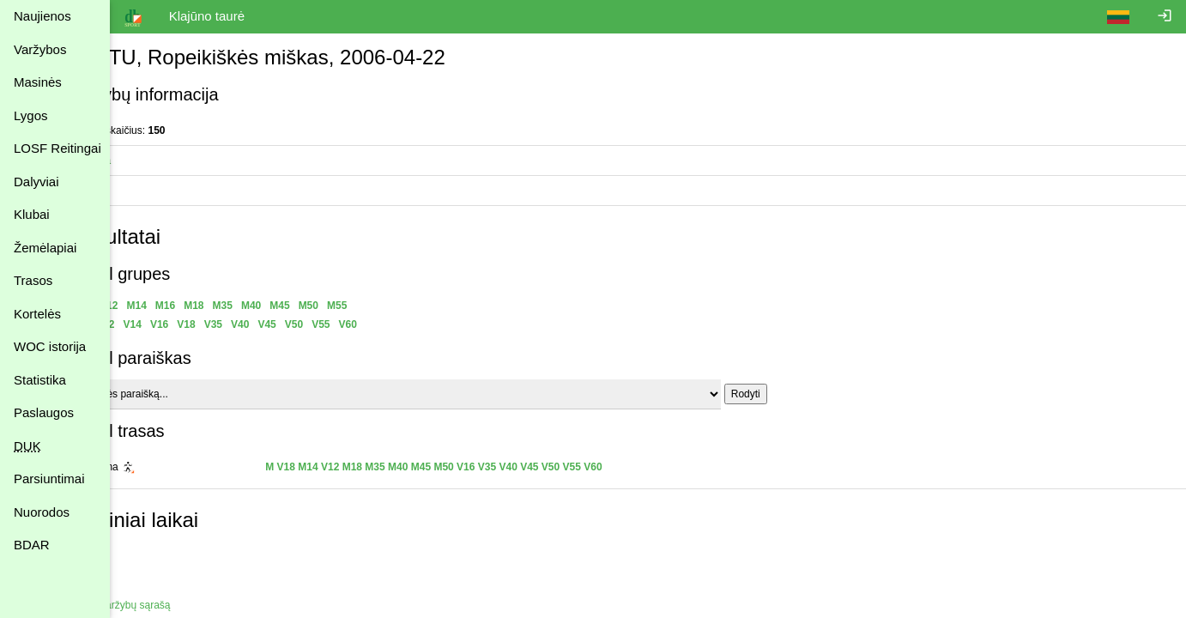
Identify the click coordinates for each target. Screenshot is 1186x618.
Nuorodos (42, 512)
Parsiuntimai (49, 478)
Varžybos (40, 49)
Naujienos (42, 16)
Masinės (38, 82)
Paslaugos (44, 412)
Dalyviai (36, 181)
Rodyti (799, 394)
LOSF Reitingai (57, 148)
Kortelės (37, 313)
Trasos (33, 280)
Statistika (40, 380)
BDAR (32, 544)
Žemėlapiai (45, 247)
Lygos (30, 115)
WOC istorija (50, 346)
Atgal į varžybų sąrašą (174, 605)
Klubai (32, 214)
